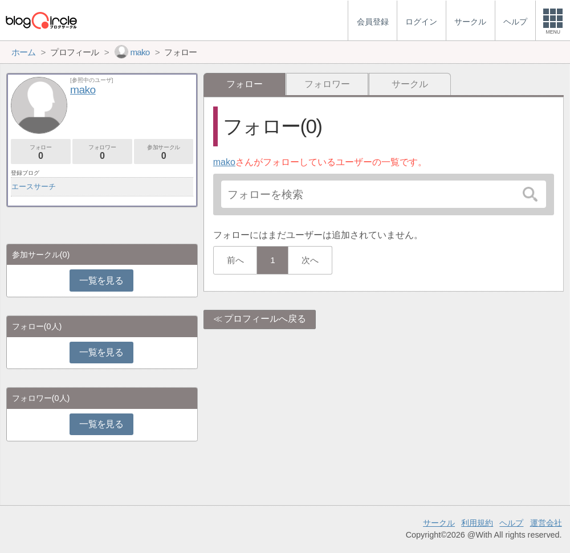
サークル (410, 84)
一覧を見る (101, 280)
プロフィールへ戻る (265, 318)
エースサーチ (33, 186)
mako (224, 162)
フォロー (41, 152)
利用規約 (477, 522)
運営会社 (546, 522)
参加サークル (164, 152)
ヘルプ (511, 522)
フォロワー (327, 84)
